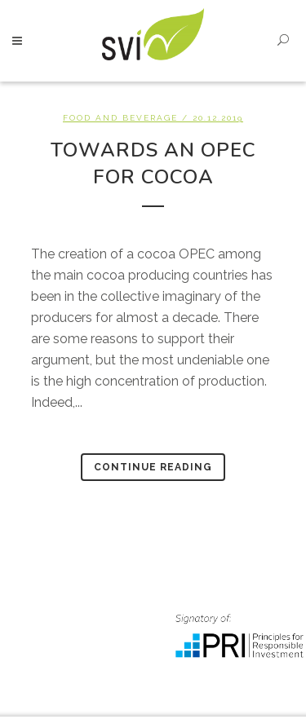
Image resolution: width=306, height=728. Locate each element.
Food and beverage (120, 117)
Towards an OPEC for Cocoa (153, 163)
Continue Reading (153, 467)
